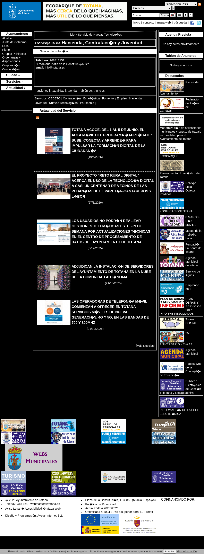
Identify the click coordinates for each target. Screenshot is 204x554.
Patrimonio (87, 103)
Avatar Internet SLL (50, 515)
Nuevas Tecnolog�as (63, 103)
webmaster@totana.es (45, 504)
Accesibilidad (33, 508)
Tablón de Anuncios (92, 90)
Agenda (72, 90)
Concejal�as (11, 69)
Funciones (41, 90)
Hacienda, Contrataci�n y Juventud (102, 42)
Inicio (72, 34)
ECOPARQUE (169, 156)
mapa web (164, 22)
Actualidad (57, 90)
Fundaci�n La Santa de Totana (194, 248)
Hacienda (135, 98)
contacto (148, 22)
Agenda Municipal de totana (192, 261)
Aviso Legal (12, 508)
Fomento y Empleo (114, 98)
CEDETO (54, 98)
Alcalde (7, 38)
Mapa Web (53, 508)
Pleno (6, 49)
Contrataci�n (72, 98)
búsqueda (181, 22)
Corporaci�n (10, 65)
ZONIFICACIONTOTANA (176, 211)
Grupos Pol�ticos (14, 53)
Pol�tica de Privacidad (100, 504)
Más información (187, 551)
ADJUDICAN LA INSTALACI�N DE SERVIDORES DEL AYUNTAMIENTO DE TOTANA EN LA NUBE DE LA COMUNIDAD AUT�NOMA (112, 271)
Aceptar (169, 551)
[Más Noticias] (145, 345)
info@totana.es (55, 67)
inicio (137, 22)
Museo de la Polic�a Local (194, 234)
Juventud (40, 103)
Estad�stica (91, 98)
